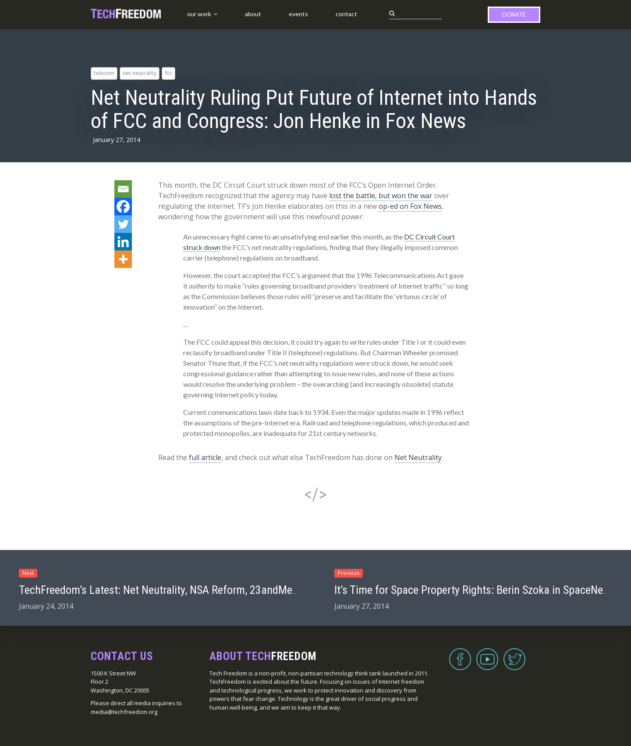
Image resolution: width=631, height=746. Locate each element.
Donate (514, 14)
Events (298, 14)
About (253, 14)
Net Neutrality (418, 457)
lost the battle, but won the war (380, 195)
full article (205, 457)
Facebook (460, 654)
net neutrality (139, 73)
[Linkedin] (123, 241)
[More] (123, 259)
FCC (168, 73)
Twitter (514, 654)
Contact (346, 14)
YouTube (487, 654)
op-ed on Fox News (410, 206)
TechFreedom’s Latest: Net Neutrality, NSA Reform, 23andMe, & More (174, 589)
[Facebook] (123, 206)
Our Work (199, 14)
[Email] (123, 189)
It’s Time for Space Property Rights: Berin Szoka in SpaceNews (474, 589)
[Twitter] (123, 224)
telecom (104, 73)
